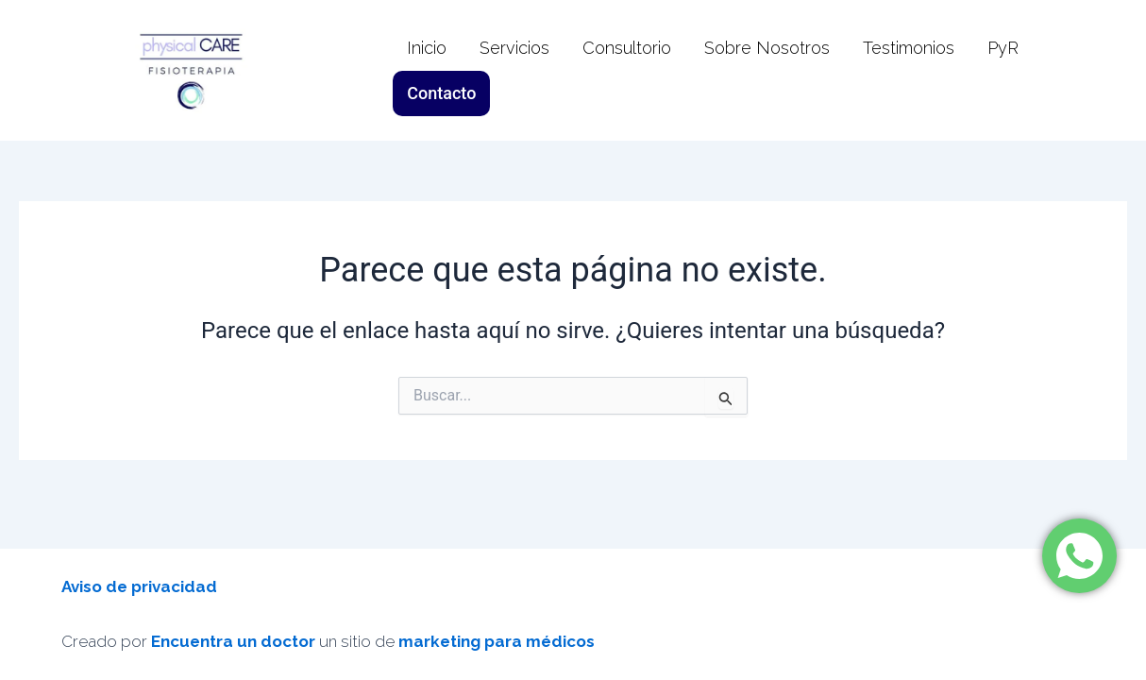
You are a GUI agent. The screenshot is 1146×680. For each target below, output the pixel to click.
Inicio (427, 70)
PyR (1003, 70)
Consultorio (626, 70)
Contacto (1086, 70)
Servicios (514, 70)
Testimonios (908, 70)
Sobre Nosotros (767, 70)
